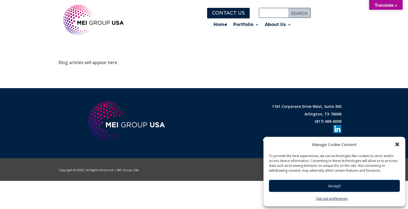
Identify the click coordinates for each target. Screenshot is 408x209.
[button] (397, 144)
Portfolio (243, 25)
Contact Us (228, 13)
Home (220, 25)
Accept (334, 185)
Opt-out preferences (332, 198)
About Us (275, 25)
